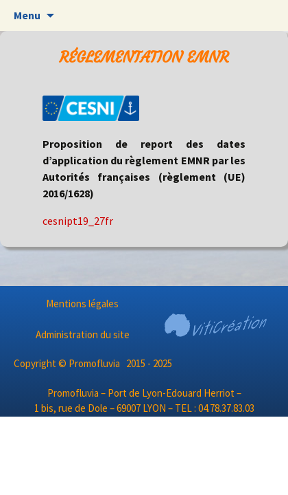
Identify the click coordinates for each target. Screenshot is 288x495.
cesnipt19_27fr (78, 221)
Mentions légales (82, 303)
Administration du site (83, 334)
